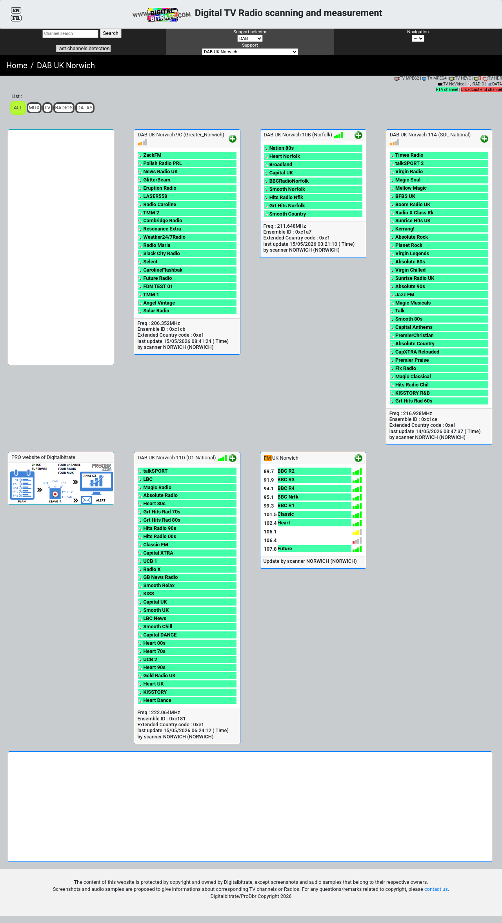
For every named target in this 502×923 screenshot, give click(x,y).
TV (47, 108)
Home (16, 65)
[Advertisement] (61, 247)
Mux (34, 108)
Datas (85, 108)
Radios (64, 108)
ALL (18, 108)
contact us (436, 889)
